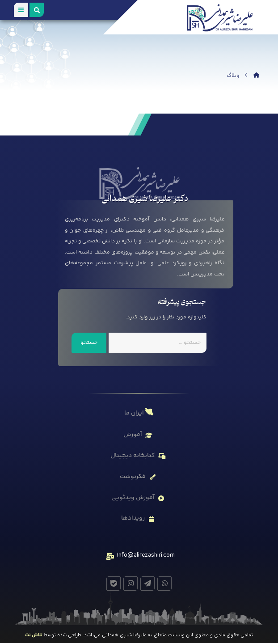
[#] (164, 583)
